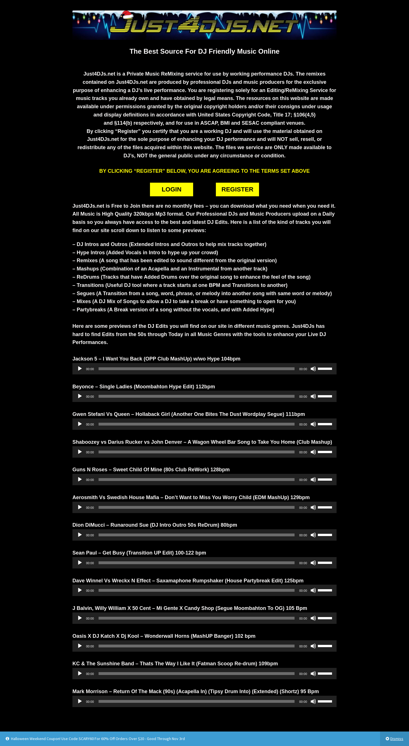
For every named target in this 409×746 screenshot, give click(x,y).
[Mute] (313, 369)
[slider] (197, 368)
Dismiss (396, 738)
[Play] (80, 369)
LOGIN (171, 189)
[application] (204, 368)
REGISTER (237, 189)
